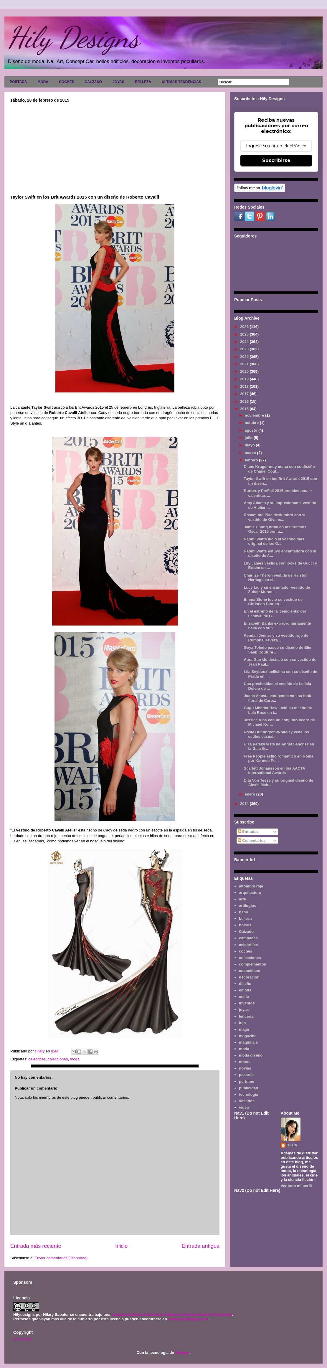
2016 (245, 401)
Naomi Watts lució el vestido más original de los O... (274, 541)
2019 (245, 379)
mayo (250, 445)
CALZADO (93, 82)
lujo (242, 1023)
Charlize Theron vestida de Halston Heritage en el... (276, 577)
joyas (244, 1009)
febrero (252, 460)
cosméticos (249, 970)
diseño (245, 983)
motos (244, 1062)
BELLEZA (143, 82)
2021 (245, 364)
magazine (247, 1036)
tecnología (248, 1094)
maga (244, 1029)
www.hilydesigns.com (188, 1319)
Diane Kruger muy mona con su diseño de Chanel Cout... (279, 468)
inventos (247, 1003)
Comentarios (252, 840)
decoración (249, 977)
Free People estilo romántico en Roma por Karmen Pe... (278, 758)
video (244, 1107)
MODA (42, 82)
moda (75, 1059)
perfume (246, 1081)
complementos (252, 964)
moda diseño (250, 1055)
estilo (244, 996)
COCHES (66, 82)
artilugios (247, 905)
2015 (245, 409)
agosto (251, 430)
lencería (246, 1016)
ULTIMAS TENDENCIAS (181, 82)
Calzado (246, 931)
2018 (245, 386)
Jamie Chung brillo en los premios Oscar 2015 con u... (275, 529)
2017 (245, 394)
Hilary (292, 1145)
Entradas (248, 831)
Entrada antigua (200, 1246)
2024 (245, 341)
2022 (245, 356)
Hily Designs (73, 37)
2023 (245, 349)
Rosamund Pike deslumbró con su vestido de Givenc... (275, 517)
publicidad (248, 1088)
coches (245, 951)
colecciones (58, 1059)
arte (242, 899)
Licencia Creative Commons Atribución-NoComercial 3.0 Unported (171, 1314)
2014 (245, 803)
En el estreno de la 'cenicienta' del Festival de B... (275, 613)
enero (250, 794)
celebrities (37, 1059)
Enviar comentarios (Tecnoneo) (60, 1258)
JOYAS (118, 82)
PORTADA (18, 82)
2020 (245, 371)
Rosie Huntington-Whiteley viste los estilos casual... (276, 734)
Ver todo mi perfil (296, 1186)
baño (243, 912)
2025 (245, 334)
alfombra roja (251, 886)
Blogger (182, 1352)
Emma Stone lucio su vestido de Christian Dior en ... (273, 601)
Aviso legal (22, 1339)
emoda (245, 990)
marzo (251, 453)
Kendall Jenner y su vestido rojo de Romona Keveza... (276, 637)
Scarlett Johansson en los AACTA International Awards (274, 770)
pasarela (247, 1074)
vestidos (247, 1101)
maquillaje (248, 1042)
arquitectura (250, 892)
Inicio (121, 1246)
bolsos (245, 925)
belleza (245, 918)
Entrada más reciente (35, 1246)
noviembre (255, 415)
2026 (245, 326)
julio (249, 437)
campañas (248, 938)
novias (245, 1068)
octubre (252, 422)
